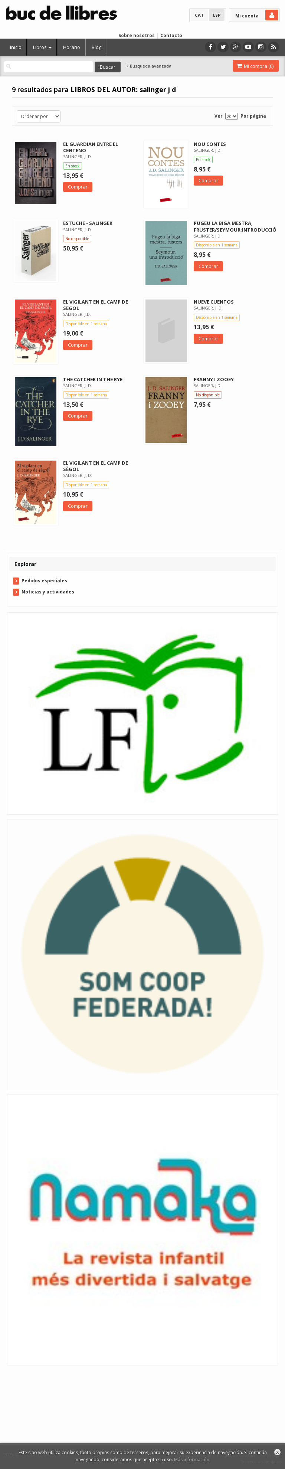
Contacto (171, 35)
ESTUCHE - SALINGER (87, 223)
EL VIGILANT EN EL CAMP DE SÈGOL (95, 465)
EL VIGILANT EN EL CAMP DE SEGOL (95, 304)
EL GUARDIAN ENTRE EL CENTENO (90, 147)
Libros (42, 47)
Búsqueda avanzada (149, 66)
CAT (199, 15)
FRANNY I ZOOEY (214, 379)
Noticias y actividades (48, 592)
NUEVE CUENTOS (214, 301)
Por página (253, 116)
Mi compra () (254, 66)
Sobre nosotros (136, 35)
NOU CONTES (210, 144)
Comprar (78, 186)
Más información (191, 1459)
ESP (216, 15)
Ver (218, 116)
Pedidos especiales (44, 581)
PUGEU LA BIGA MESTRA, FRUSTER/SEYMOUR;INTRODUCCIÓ (235, 226)
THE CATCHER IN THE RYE (92, 379)
